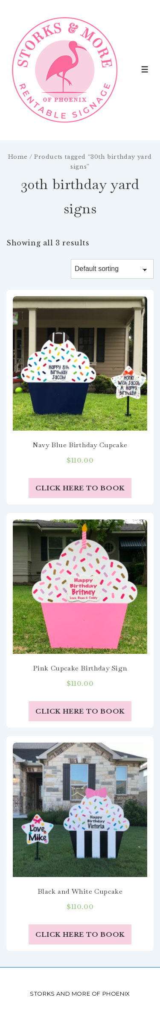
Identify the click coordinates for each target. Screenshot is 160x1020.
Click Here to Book (80, 488)
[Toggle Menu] (145, 69)
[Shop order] (112, 269)
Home (17, 156)
